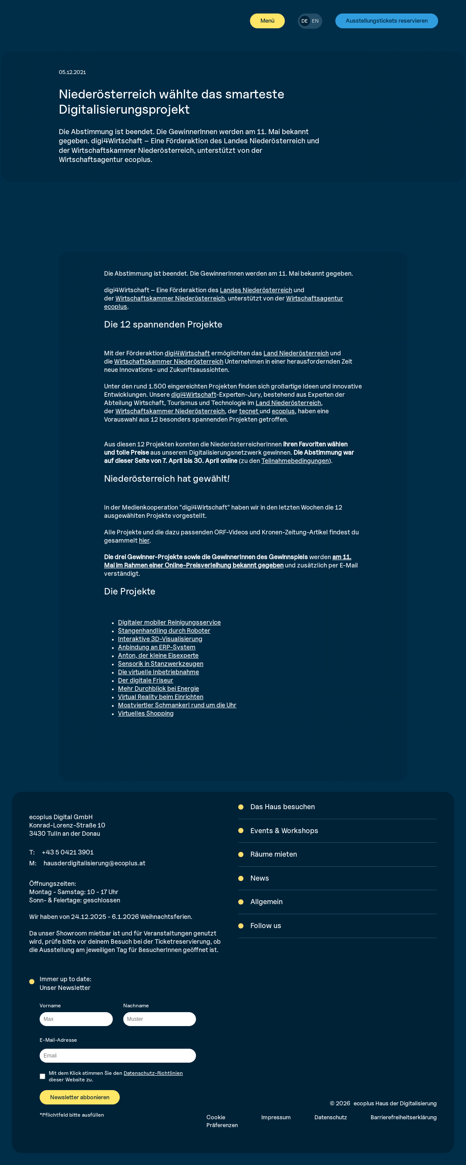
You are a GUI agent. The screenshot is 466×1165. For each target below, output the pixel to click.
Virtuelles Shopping (146, 713)
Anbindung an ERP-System (157, 647)
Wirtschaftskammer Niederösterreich (170, 298)
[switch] (310, 21)
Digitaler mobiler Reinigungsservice (169, 622)
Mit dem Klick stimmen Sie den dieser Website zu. (116, 1076)
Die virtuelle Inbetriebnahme (158, 671)
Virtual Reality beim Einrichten (160, 696)
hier (144, 540)
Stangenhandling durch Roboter (164, 630)
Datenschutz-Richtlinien (153, 1073)
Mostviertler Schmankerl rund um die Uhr (177, 705)
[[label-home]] (36, 20)
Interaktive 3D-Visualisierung (160, 638)
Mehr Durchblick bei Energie (158, 688)
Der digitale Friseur (145, 680)
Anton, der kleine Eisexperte (158, 655)
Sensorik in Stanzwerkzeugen (160, 663)
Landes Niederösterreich (256, 290)
